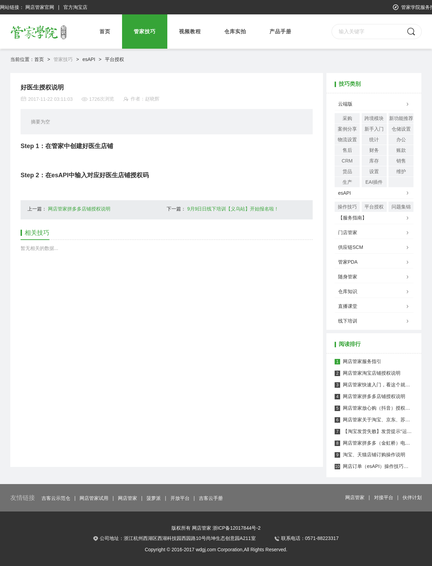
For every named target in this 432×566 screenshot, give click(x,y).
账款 (401, 150)
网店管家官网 (39, 7)
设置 (374, 171)
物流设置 (347, 139)
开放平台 (180, 498)
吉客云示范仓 (55, 498)
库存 (374, 161)
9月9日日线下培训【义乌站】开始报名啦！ (233, 209)
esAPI (88, 59)
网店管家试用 (94, 498)
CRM (347, 161)
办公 (401, 139)
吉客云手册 (211, 498)
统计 (374, 139)
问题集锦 (401, 206)
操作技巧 (347, 206)
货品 (347, 171)
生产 (347, 182)
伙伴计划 (412, 497)
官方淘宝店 (75, 7)
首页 (104, 31)
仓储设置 (401, 129)
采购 (347, 118)
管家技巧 (63, 59)
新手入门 (374, 129)
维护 (401, 171)
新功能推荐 (401, 118)
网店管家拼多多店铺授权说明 (79, 209)
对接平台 (383, 497)
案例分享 (347, 129)
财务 (374, 150)
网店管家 (127, 498)
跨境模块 (374, 118)
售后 (347, 150)
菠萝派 (153, 498)
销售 (401, 161)
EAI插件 (374, 182)
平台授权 (114, 59)
